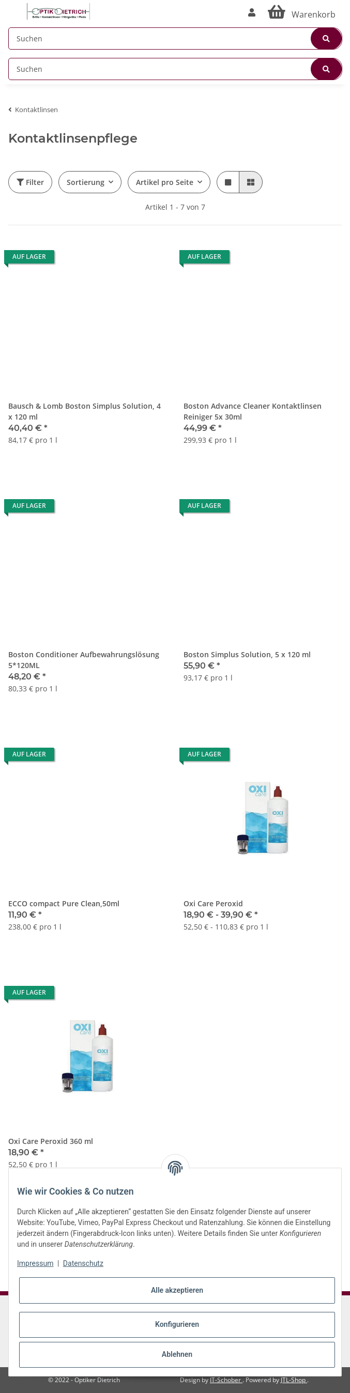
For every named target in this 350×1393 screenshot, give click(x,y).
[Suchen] (175, 38)
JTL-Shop (294, 1379)
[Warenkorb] (302, 12)
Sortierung (85, 182)
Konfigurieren (177, 1324)
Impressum (35, 1263)
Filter (30, 182)
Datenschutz (83, 1263)
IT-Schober (226, 1379)
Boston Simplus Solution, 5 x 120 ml (247, 654)
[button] (252, 12)
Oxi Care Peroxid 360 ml (50, 1141)
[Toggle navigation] (13, 6)
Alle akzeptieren (177, 1290)
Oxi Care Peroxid (213, 903)
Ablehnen (177, 1354)
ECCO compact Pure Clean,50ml (63, 903)
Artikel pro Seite (164, 182)
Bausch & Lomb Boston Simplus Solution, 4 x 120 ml (84, 411)
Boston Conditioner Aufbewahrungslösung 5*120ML (83, 659)
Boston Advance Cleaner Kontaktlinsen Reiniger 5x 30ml (253, 411)
